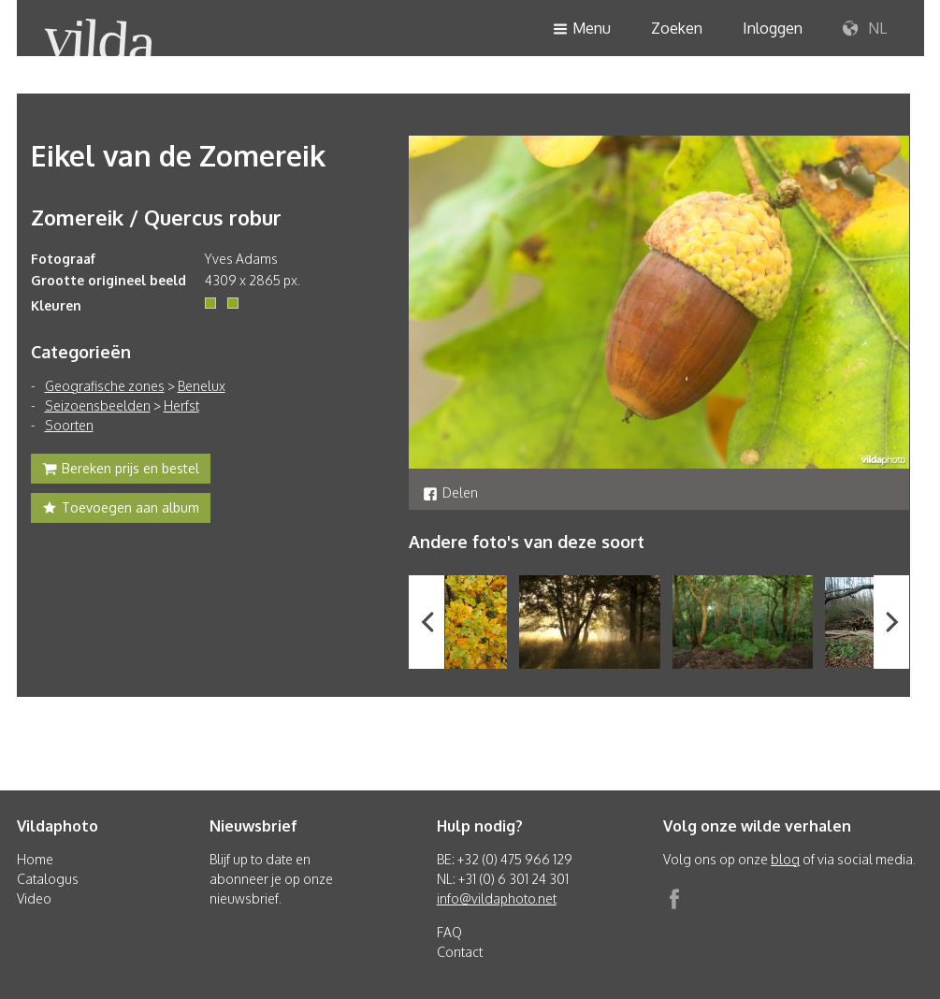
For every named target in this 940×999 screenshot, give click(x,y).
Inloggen (773, 28)
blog (785, 859)
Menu (582, 29)
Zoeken (676, 28)
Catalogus (48, 879)
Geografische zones (105, 386)
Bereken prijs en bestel (120, 470)
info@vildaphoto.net (497, 898)
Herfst (181, 405)
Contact (460, 952)
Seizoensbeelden (98, 405)
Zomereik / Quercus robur (156, 217)
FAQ (449, 932)
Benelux (201, 386)
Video (34, 898)
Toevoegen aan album (120, 510)
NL (865, 29)
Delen (450, 492)
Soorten (69, 425)
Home (35, 859)
